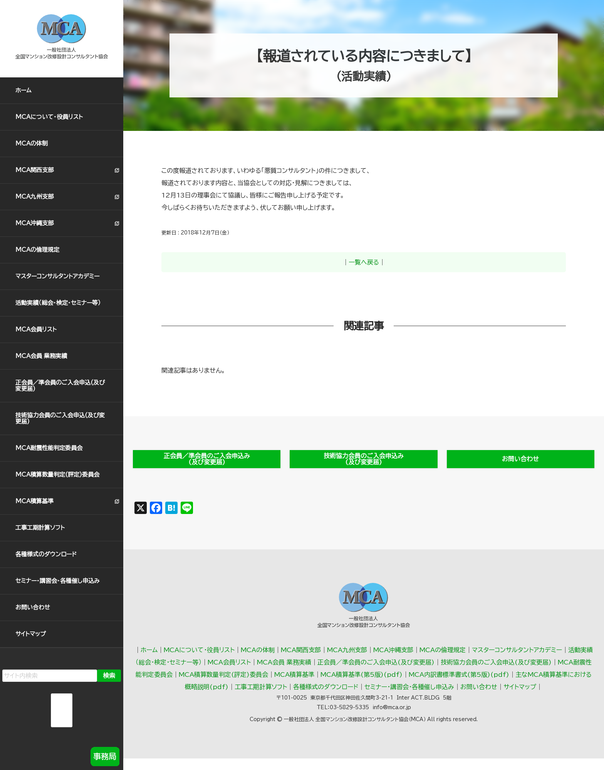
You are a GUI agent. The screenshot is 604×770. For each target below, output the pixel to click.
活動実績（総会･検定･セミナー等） (58, 303)
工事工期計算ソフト (40, 528)
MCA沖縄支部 (34, 223)
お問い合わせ (32, 607)
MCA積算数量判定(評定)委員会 (57, 474)
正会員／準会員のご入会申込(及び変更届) (60, 386)
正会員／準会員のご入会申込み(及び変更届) (206, 460)
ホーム (23, 90)
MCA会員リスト (36, 329)
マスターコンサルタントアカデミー (57, 276)
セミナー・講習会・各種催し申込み (57, 581)
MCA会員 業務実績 (41, 356)
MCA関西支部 (34, 170)
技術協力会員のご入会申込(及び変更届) (60, 418)
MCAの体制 (31, 143)
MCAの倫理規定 (37, 250)
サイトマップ (30, 634)
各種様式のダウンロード (46, 554)
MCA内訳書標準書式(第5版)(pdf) (459, 678)
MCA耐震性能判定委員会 (48, 448)
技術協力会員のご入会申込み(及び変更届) (363, 460)
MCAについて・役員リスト (49, 117)
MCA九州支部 (34, 196)
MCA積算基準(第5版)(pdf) (361, 678)
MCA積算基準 (34, 501)
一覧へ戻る (364, 262)
